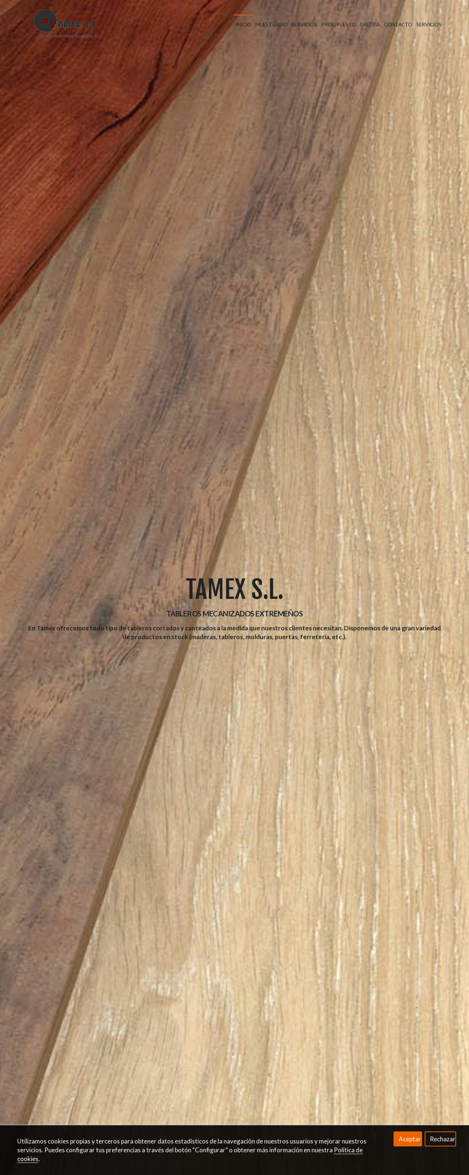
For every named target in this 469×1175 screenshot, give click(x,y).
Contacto (398, 24)
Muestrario (271, 24)
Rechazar (442, 1139)
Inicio (243, 24)
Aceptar (410, 1139)
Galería (370, 24)
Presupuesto (338, 24)
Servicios (304, 24)
